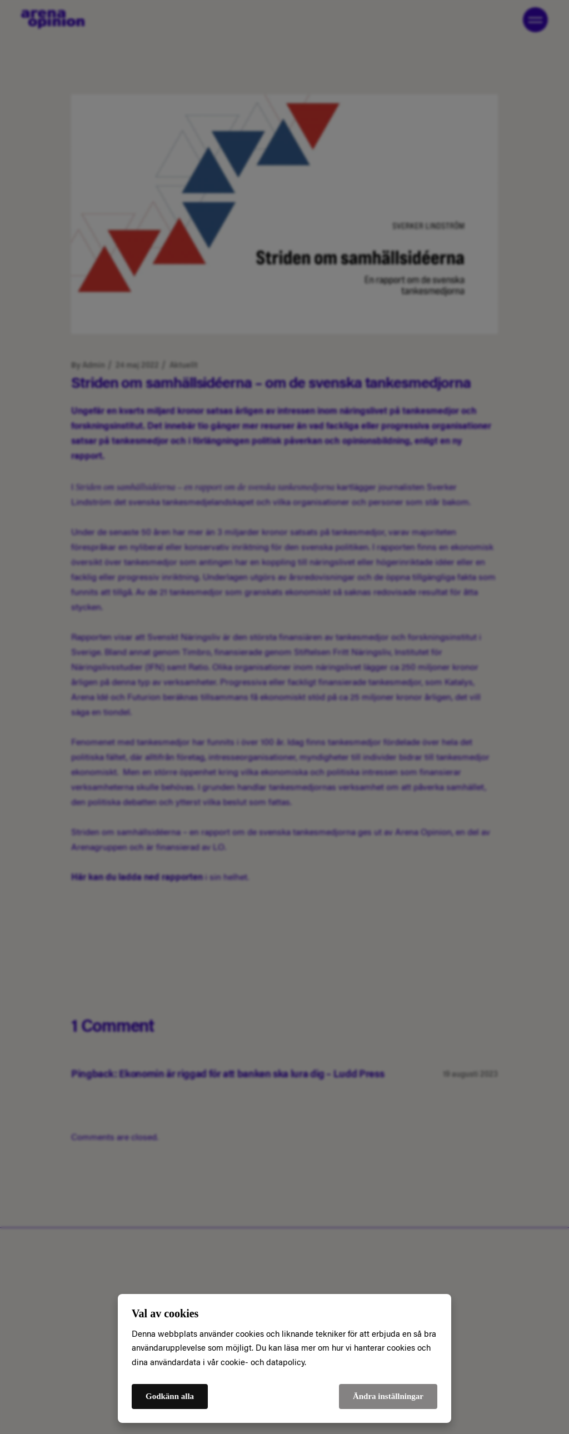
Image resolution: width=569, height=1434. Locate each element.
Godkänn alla (170, 1396)
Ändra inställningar (388, 1396)
